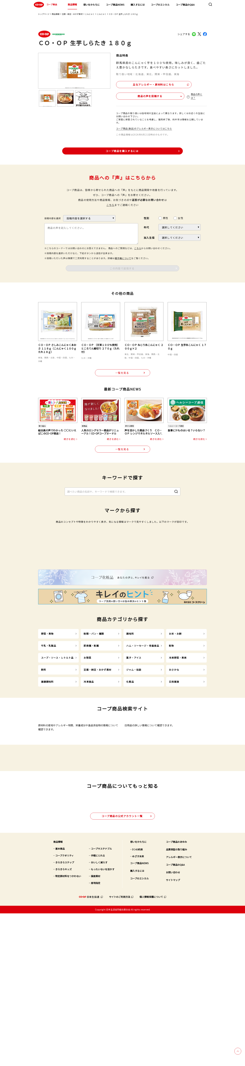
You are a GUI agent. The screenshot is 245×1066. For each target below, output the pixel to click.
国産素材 (95, 1028)
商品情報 (72, 4)
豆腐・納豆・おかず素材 (72, 14)
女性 (180, 217)
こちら (110, 204)
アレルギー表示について (179, 1009)
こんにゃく (89, 14)
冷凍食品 (89, 779)
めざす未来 (138, 1009)
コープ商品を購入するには (122, 150)
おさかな (174, 767)
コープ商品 (45, 4)
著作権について (123, 257)
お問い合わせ (173, 1025)
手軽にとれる (98, 1008)
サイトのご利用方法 (119, 1049)
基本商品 (60, 1001)
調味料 (130, 731)
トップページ (43, 14)
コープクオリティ (64, 1008)
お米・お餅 (175, 731)
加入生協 (149, 237)
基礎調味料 (47, 779)
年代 (146, 227)
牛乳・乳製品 (48, 743)
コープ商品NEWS (115, 4)
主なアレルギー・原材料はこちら (143, 84)
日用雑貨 (174, 779)
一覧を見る (122, 372)
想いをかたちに (91, 4)
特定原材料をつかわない (68, 1028)
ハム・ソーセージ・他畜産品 (142, 743)
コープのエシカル (160, 4)
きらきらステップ (64, 1015)
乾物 (171, 743)
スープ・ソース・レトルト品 (57, 755)
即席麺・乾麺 (91, 743)
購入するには (138, 4)
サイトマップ (173, 1032)
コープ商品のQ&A (185, 4)
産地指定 (95, 1035)
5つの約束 (137, 1002)
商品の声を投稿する (134, 95)
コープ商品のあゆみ (176, 994)
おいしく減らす (99, 1015)
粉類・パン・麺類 (94, 731)
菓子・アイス (133, 755)
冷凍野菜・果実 (178, 755)
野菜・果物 (47, 731)
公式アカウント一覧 (122, 968)
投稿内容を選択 (52, 217)
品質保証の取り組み (176, 1002)
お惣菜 (87, 755)
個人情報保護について (151, 1049)
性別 (146, 217)
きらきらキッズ (63, 1022)
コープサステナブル (101, 1001)
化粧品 (130, 779)
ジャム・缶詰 (133, 767)
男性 (165, 217)
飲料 (43, 767)
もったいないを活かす (102, 1022)
